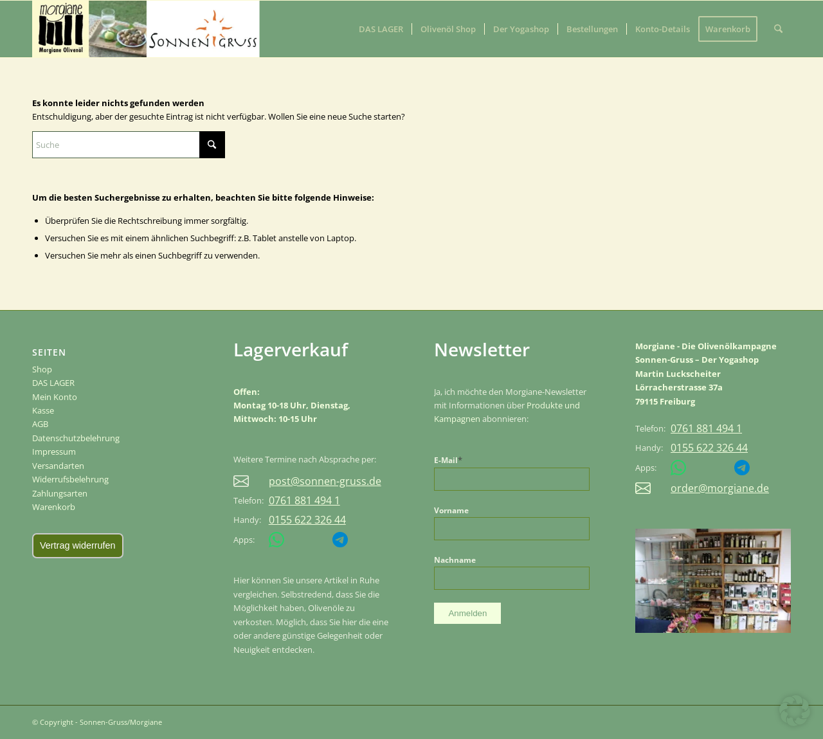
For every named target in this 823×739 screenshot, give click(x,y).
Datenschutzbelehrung (76, 438)
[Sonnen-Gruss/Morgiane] (93, 29)
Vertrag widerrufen (78, 545)
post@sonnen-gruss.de (325, 481)
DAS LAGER (53, 382)
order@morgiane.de (720, 488)
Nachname (455, 559)
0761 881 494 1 (304, 500)
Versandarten (58, 465)
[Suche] (778, 29)
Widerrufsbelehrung (70, 479)
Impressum (54, 451)
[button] (794, 710)
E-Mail (448, 460)
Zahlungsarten (59, 493)
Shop (42, 369)
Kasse (43, 410)
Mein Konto (54, 397)
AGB (40, 424)
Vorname (451, 510)
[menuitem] (381, 29)
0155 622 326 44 (307, 520)
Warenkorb (53, 507)
